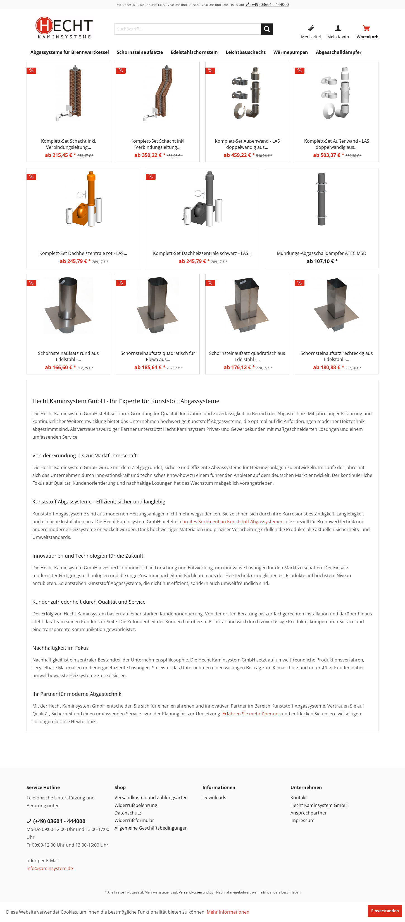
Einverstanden (385, 910)
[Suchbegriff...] (194, 29)
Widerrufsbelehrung (136, 805)
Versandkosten (190, 892)
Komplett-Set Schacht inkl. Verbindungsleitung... (68, 144)
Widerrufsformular (134, 820)
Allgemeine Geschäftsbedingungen (151, 828)
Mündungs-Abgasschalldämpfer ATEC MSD (321, 253)
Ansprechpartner (308, 813)
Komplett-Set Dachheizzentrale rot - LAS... (83, 253)
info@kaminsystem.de (50, 868)
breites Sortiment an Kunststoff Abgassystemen (233, 522)
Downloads (214, 797)
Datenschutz (128, 813)
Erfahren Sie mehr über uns (251, 714)
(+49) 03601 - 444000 (267, 4)
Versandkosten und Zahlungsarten (151, 797)
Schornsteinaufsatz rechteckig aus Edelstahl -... (337, 356)
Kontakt (298, 797)
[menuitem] (194, 29)
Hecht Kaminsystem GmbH (318, 805)
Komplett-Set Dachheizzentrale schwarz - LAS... (202, 253)
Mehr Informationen (228, 912)
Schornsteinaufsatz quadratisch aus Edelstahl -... (247, 356)
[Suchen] (267, 29)
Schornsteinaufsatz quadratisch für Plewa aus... (158, 356)
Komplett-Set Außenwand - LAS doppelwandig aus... (247, 144)
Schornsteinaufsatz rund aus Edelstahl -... (68, 356)
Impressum (302, 820)
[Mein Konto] (338, 29)
